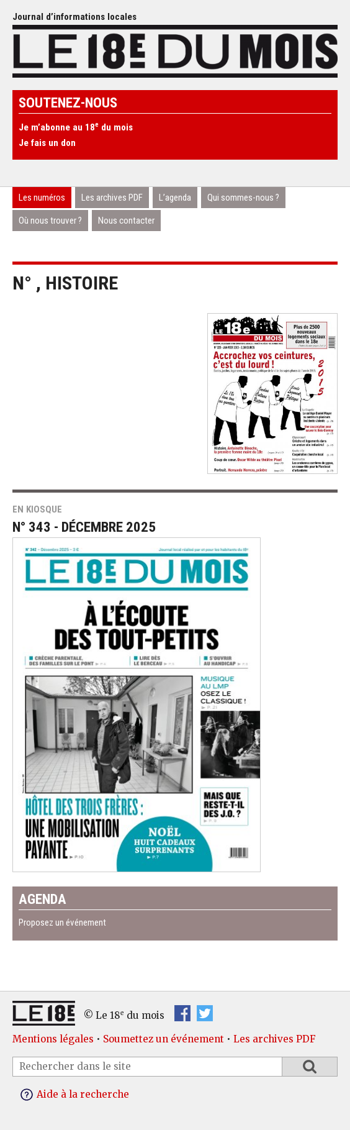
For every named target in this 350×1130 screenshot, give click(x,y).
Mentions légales (53, 1039)
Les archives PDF (112, 197)
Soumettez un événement (163, 1039)
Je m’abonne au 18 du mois (76, 127)
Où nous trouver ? (50, 220)
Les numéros (42, 197)
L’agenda (175, 197)
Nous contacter (126, 220)
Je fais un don (47, 142)
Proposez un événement (62, 922)
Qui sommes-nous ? (243, 197)
